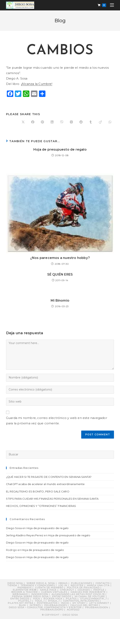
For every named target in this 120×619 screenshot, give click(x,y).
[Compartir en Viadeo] (100, 122)
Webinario (20, 594)
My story (79, 603)
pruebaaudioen (96, 607)
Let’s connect (99, 603)
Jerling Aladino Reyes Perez (24, 535)
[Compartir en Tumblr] (91, 122)
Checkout (67, 589)
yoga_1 (40, 600)
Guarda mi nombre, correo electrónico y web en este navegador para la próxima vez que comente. (56, 420)
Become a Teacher (24, 592)
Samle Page (48, 589)
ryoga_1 (54, 600)
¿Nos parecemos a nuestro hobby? (60, 258)
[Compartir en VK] (71, 122)
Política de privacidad (83, 587)
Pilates (71, 598)
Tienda (12, 585)
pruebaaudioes (55, 605)
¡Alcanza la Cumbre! (36, 84)
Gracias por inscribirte (88, 592)
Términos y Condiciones (38, 585)
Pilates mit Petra (20, 603)
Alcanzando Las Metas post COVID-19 (78, 594)
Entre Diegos (61, 596)
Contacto (103, 583)
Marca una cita (98, 585)
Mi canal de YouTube (90, 596)
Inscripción (39, 594)
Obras (63, 583)
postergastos (47, 603)
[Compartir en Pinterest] (42, 122)
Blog (22, 605)
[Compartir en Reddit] (81, 122)
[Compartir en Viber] (62, 122)
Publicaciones (81, 583)
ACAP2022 (73, 609)
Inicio (65, 603)
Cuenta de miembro (49, 587)
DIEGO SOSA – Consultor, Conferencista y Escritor (45, 607)
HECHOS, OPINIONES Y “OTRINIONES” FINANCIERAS (41, 505)
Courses (84, 589)
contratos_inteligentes (81, 600)
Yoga (36, 598)
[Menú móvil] (110, 5)
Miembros (24, 587)
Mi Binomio (60, 300)
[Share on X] (23, 122)
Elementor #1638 (24, 589)
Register (77, 585)
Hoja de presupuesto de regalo (60, 149)
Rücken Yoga (53, 598)
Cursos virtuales (54, 592)
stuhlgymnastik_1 (93, 598)
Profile (98, 589)
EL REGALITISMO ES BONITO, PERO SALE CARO (37, 491)
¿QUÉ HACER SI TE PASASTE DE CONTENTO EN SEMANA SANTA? (49, 476)
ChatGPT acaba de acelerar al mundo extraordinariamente (45, 484)
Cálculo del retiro (84, 605)
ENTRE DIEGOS (19, 598)
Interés (35, 605)
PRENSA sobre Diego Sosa (30, 596)
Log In (62, 585)
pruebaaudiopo (51, 609)
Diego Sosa (14, 528)
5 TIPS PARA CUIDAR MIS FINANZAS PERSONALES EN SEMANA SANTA (52, 498)
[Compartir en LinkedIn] (52, 122)
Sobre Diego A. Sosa (41, 583)
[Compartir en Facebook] (33, 122)
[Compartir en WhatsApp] (110, 122)
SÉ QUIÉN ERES (60, 274)
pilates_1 (24, 600)
